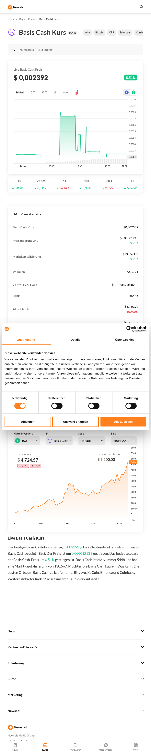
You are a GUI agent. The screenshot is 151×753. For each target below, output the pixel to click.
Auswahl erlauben (75, 421)
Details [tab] (75, 339)
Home (11, 19)
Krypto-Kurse (27, 19)
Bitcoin (99, 32)
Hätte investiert (23, 433)
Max (65, 92)
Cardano (141, 32)
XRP (111, 32)
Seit (113, 433)
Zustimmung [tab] (26, 339)
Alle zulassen (123, 421)
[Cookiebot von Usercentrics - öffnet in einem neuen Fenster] (129, 329)
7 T (33, 92)
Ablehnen (27, 421)
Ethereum (125, 32)
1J (54, 92)
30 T (44, 92)
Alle (87, 32)
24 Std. (20, 92)
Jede (81, 433)
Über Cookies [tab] (124, 339)
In (47, 433)
